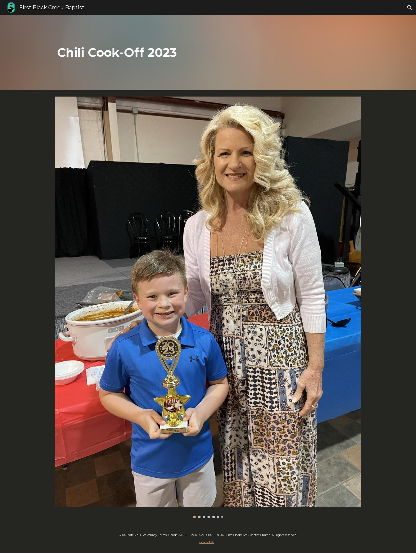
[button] (409, 7)
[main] (182, 52)
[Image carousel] (208, 307)
